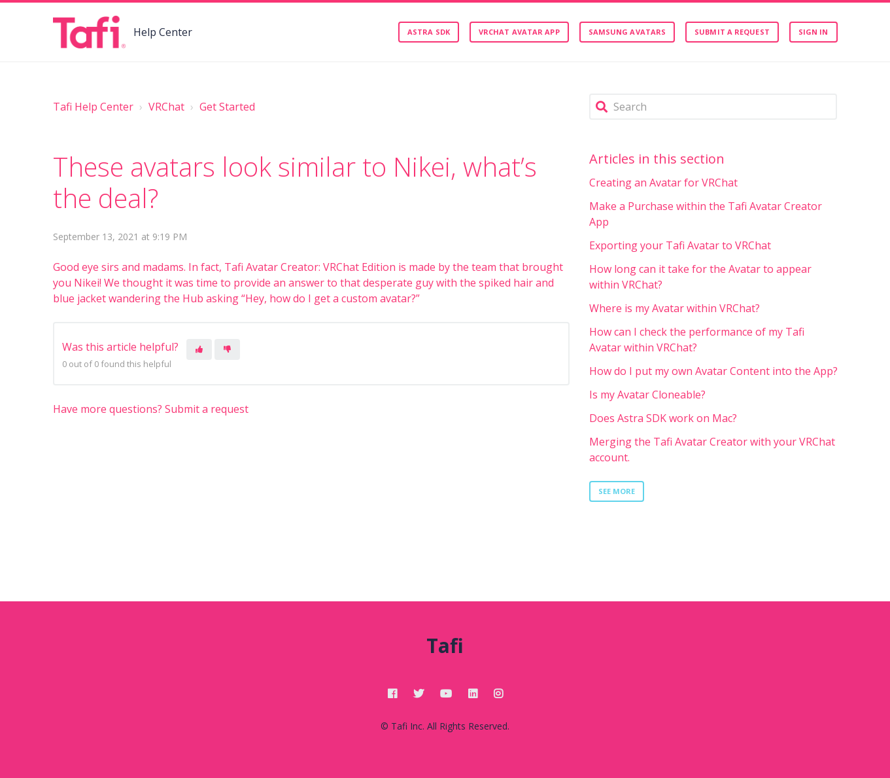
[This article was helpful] (199, 350)
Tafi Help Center (93, 106)
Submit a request (732, 32)
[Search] (713, 107)
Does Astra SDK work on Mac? (663, 418)
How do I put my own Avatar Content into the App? (713, 371)
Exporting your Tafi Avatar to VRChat (680, 245)
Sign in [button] (813, 32)
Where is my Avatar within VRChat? (674, 308)
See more (617, 491)
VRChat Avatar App (519, 32)
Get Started (227, 106)
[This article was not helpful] (227, 350)
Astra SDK (428, 32)
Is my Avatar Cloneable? (647, 394)
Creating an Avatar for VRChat (663, 182)
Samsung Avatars (627, 32)
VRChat (166, 106)
